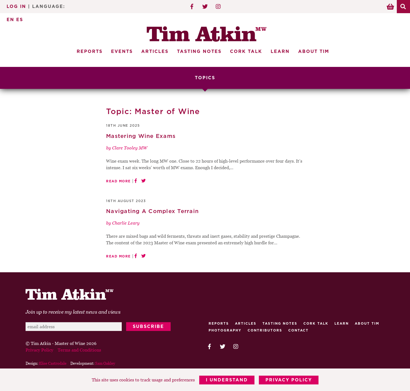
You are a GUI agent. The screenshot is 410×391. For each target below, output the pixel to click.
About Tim (313, 51)
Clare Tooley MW (129, 147)
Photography (225, 330)
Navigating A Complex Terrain (152, 211)
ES (19, 20)
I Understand (227, 380)
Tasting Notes (199, 51)
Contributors (265, 330)
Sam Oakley (105, 363)
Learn (280, 51)
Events (122, 51)
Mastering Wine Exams (141, 136)
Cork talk (315, 323)
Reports (89, 51)
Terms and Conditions (79, 349)
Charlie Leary (126, 222)
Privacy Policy (288, 380)
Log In (16, 6)
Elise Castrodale (53, 363)
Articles (154, 51)
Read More (118, 181)
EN (10, 20)
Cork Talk (246, 51)
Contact (298, 330)
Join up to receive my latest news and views (73, 312)
